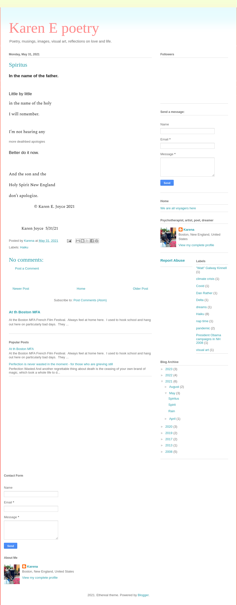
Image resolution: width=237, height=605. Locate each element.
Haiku (24, 247)
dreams (201, 307)
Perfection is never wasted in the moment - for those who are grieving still (61, 364)
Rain (171, 411)
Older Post (140, 288)
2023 (169, 369)
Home (81, 288)
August (174, 387)
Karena (189, 229)
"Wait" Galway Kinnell (211, 268)
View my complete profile (196, 245)
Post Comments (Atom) (90, 300)
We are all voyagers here (178, 208)
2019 (169, 433)
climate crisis (205, 279)
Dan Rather (204, 293)
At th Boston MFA (24, 312)
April (173, 419)
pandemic (203, 328)
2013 (169, 445)
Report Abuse (172, 260)
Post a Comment (27, 268)
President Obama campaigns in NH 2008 (208, 339)
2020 (169, 426)
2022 (169, 375)
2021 (169, 381)
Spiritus (173, 398)
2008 (169, 452)
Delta (199, 300)
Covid (200, 286)
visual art (202, 350)
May (172, 393)
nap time (202, 321)
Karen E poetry (54, 28)
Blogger (143, 595)
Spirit (172, 405)
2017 (169, 439)
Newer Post (21, 288)
